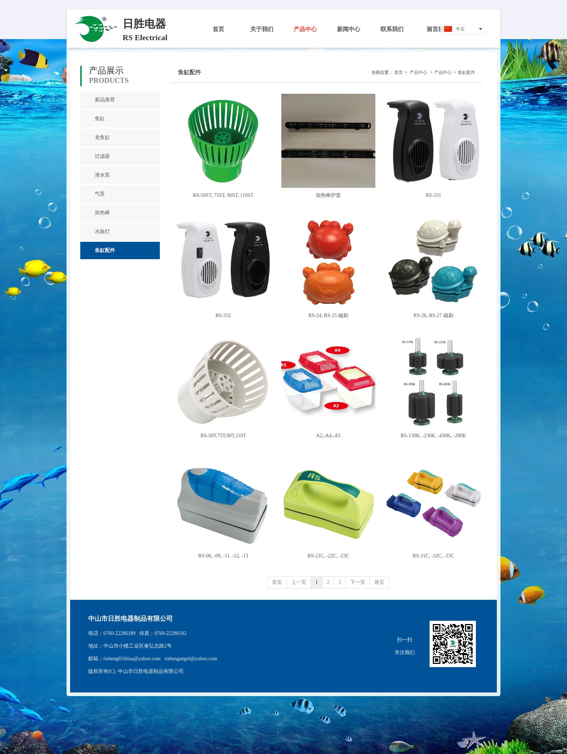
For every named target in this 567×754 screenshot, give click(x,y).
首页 (398, 72)
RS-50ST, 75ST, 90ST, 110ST (223, 195)
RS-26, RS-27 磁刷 (433, 315)
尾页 (379, 582)
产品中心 (418, 72)
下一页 (357, 582)
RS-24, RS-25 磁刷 (328, 315)
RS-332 (223, 315)
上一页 (298, 582)
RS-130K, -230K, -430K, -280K (433, 435)
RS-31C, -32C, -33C (433, 556)
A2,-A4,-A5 (328, 435)
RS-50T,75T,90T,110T (223, 435)
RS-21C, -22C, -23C (328, 556)
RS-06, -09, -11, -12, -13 (223, 556)
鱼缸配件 (466, 72)
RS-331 (433, 195)
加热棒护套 (328, 195)
